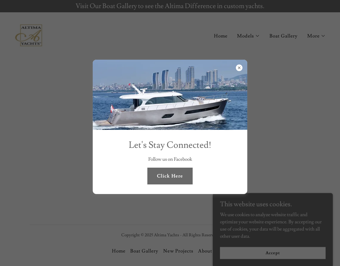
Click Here (170, 176)
